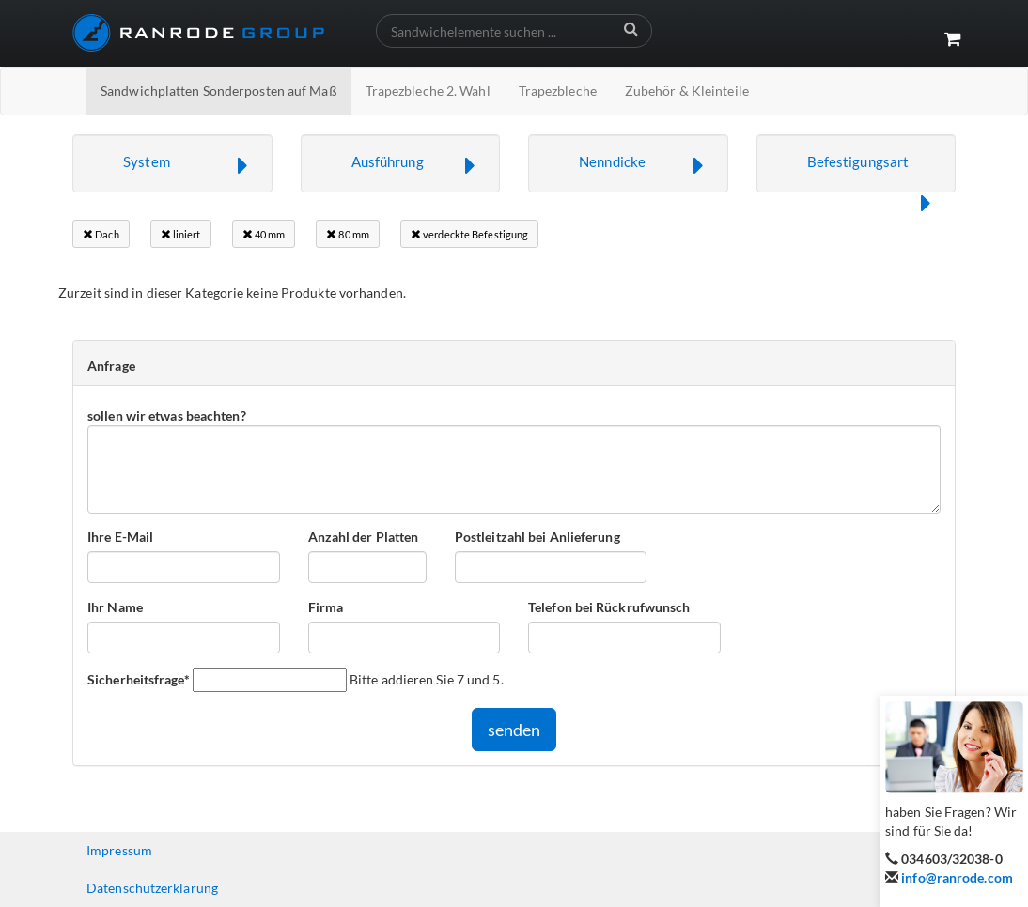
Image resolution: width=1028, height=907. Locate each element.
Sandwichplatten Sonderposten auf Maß (219, 91)
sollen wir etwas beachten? (166, 415)
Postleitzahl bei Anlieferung (537, 537)
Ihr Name (115, 607)
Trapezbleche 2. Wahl (428, 91)
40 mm (264, 234)
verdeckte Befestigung (469, 234)
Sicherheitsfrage (138, 678)
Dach (101, 234)
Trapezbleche (558, 91)
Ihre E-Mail (120, 537)
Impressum (119, 850)
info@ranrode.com (957, 877)
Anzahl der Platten (363, 537)
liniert (181, 234)
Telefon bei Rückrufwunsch (609, 607)
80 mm (347, 234)
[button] (172, 163)
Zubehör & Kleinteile (687, 91)
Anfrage (111, 366)
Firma (326, 607)
